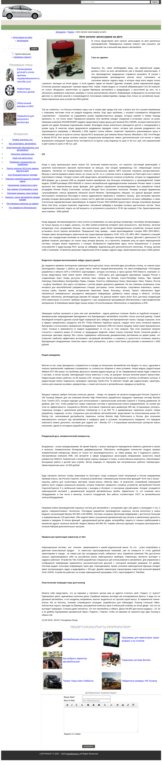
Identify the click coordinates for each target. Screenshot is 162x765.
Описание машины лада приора (22, 193)
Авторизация (22, 41)
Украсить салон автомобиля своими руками (22, 198)
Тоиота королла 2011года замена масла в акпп (23, 169)
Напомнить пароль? (22, 57)
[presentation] (106, 743)
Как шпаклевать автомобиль (22, 143)
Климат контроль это (22, 139)
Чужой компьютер (22, 54)
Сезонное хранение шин (22, 154)
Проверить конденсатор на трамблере (23, 163)
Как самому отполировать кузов (22, 189)
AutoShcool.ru (72, 758)
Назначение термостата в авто (22, 185)
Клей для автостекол (22, 158)
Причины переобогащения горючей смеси (23, 180)
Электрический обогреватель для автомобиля (22, 148)
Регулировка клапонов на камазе (22, 203)
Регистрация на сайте (22, 37)
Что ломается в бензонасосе (22, 207)
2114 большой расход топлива (22, 175)
